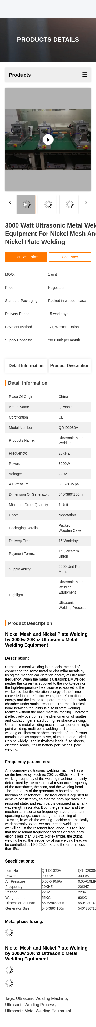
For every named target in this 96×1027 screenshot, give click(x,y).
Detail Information (26, 365)
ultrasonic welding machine (41, 998)
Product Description (69, 365)
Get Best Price (26, 257)
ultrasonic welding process (30, 1005)
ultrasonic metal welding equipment (38, 1011)
